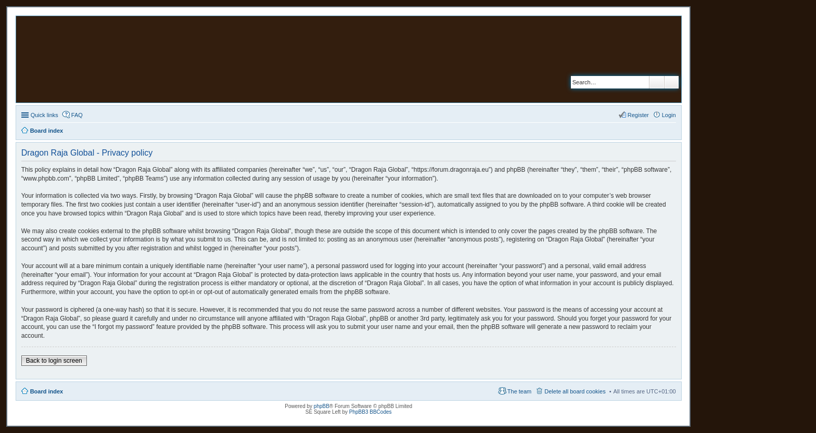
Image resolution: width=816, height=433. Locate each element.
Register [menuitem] (638, 115)
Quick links (44, 115)
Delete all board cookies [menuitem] (574, 391)
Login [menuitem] (669, 115)
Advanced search (672, 82)
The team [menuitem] (519, 391)
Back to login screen (54, 360)
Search (657, 82)
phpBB (321, 406)
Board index (46, 391)
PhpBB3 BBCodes (370, 412)
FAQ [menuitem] (77, 115)
